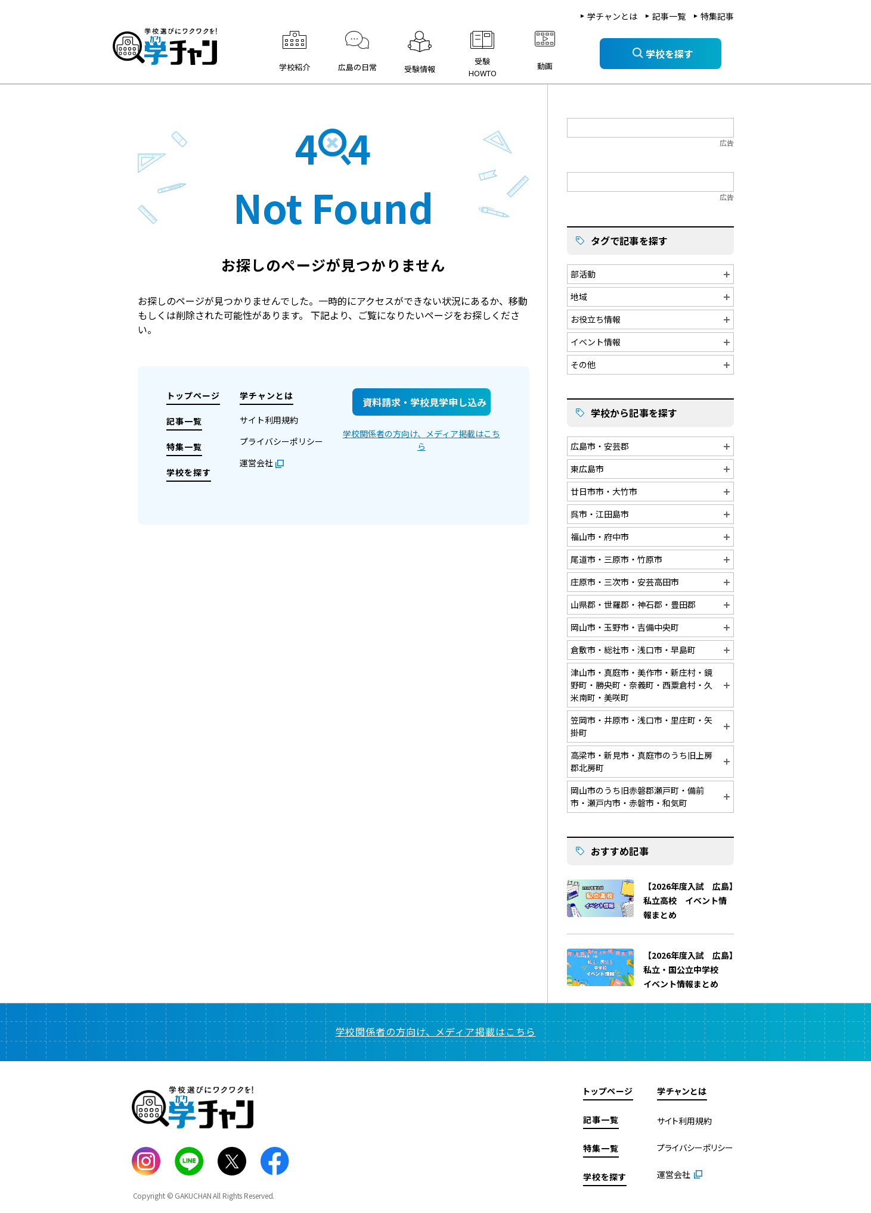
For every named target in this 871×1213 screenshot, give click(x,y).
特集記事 (717, 16)
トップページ (193, 395)
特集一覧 (184, 447)
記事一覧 (669, 16)
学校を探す (188, 472)
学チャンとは (612, 16)
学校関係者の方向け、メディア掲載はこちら (421, 440)
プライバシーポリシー (281, 441)
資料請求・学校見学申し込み (424, 402)
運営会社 (256, 463)
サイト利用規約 (269, 420)
